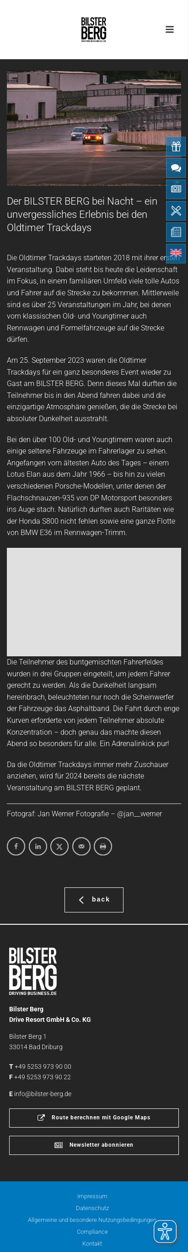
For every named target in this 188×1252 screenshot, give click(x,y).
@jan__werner (139, 813)
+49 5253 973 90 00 (43, 1066)
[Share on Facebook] (16, 846)
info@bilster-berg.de (42, 1093)
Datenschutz (92, 1208)
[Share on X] (59, 846)
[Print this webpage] (103, 846)
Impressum (92, 1196)
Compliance (92, 1231)
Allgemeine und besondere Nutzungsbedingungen (92, 1219)
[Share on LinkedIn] (38, 846)
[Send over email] (81, 846)
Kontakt (92, 1243)
